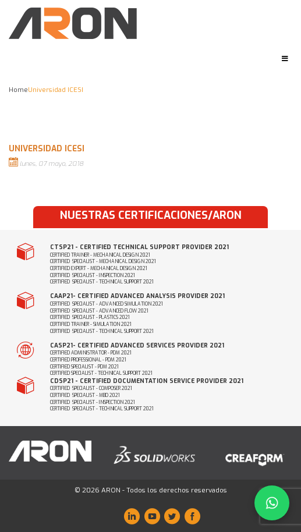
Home (18, 90)
